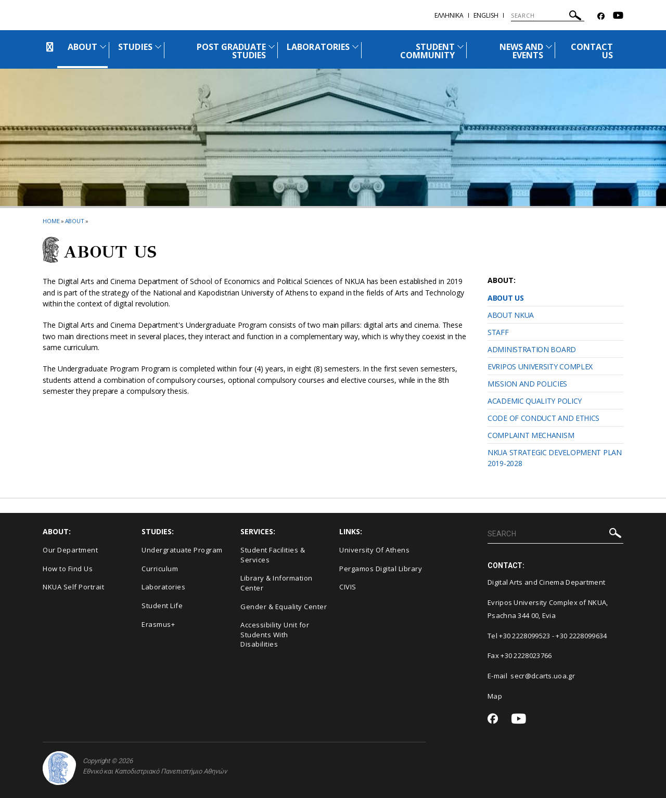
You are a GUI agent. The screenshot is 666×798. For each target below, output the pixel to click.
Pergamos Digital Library (380, 568)
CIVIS (347, 586)
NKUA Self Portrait (73, 586)
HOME (51, 221)
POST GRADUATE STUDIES (231, 51)
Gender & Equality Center (283, 606)
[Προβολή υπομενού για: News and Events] (549, 47)
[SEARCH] (547, 15)
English (485, 15)
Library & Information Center (276, 583)
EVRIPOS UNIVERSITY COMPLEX (540, 366)
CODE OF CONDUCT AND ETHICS (543, 418)
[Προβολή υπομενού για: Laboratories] (355, 47)
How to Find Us (68, 568)
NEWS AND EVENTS (521, 51)
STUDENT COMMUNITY (427, 51)
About (75, 221)
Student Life (162, 605)
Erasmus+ (158, 624)
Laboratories (163, 586)
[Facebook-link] (601, 16)
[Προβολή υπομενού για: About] (103, 47)
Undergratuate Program (182, 550)
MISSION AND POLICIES (527, 384)
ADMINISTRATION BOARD (532, 349)
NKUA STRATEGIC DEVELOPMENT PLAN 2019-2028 (555, 457)
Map (495, 696)
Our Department (70, 550)
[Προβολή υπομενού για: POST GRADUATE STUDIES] (271, 47)
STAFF (498, 332)
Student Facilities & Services (272, 554)
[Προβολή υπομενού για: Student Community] (460, 47)
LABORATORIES (318, 47)
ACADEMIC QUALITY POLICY (535, 401)
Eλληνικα (449, 15)
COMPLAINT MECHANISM (531, 435)
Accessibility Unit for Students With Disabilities (274, 634)
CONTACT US (592, 51)
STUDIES (135, 47)
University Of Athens (374, 550)
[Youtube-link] (618, 16)
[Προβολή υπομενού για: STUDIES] (158, 47)
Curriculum (160, 568)
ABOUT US (506, 298)
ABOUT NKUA (511, 315)
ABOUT (82, 47)
